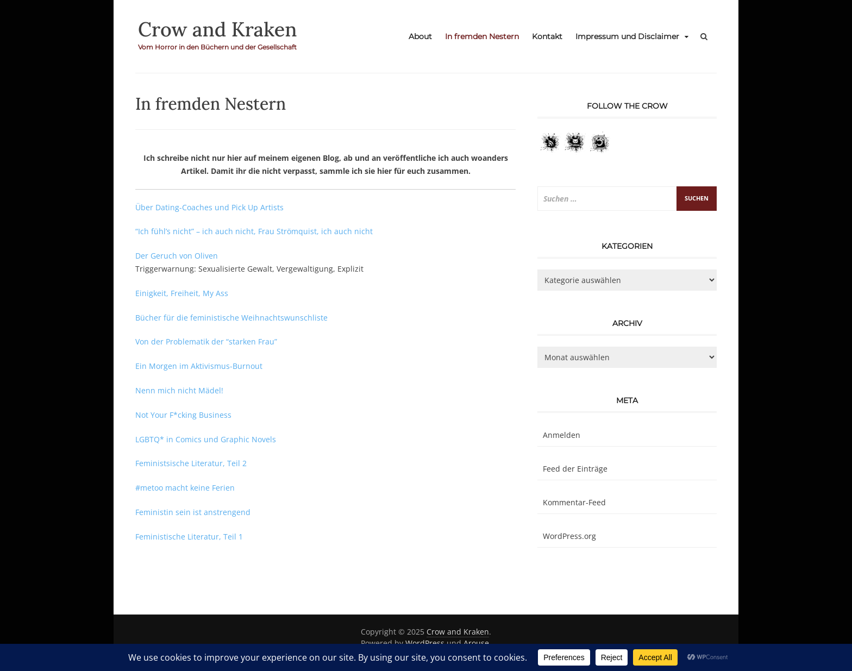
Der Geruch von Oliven (176, 255)
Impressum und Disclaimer (627, 36)
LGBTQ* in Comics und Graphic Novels (205, 439)
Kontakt (547, 36)
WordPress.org (569, 536)
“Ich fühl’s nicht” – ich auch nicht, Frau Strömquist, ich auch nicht (254, 231)
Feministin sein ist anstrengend (192, 512)
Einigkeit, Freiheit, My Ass (181, 293)
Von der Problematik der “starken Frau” (206, 341)
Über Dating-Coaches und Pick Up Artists (209, 207)
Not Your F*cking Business (183, 415)
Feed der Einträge (575, 468)
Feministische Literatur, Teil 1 (189, 536)
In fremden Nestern (482, 36)
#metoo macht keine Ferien (185, 487)
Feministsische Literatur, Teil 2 (191, 463)
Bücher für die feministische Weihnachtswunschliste (231, 317)
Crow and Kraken (217, 29)
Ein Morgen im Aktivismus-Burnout (198, 366)
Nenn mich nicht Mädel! (179, 390)
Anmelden (561, 435)
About (420, 36)
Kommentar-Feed (574, 502)
